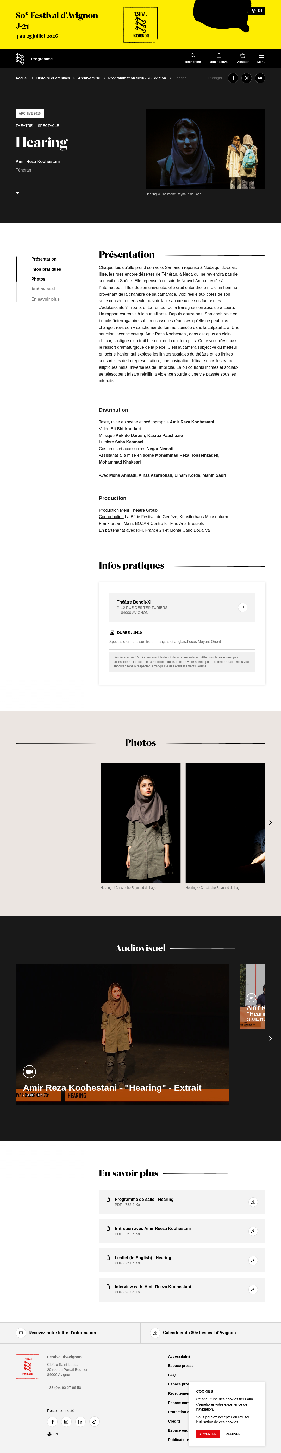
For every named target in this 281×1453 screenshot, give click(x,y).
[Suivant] (270, 822)
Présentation (44, 259)
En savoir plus (45, 299)
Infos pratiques (46, 269)
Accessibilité (179, 1356)
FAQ (172, 1375)
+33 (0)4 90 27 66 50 (64, 1388)
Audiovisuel (43, 289)
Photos (38, 279)
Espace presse (181, 1365)
